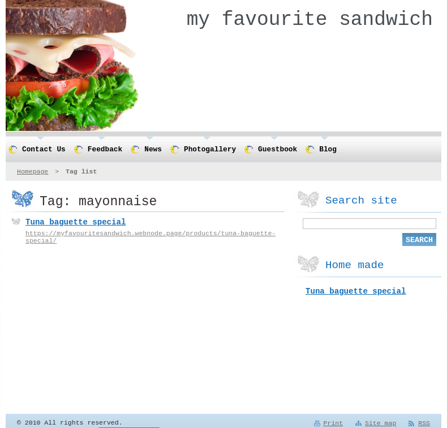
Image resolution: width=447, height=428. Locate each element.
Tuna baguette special (75, 223)
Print (333, 423)
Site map (380, 423)
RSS (424, 423)
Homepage (32, 171)
